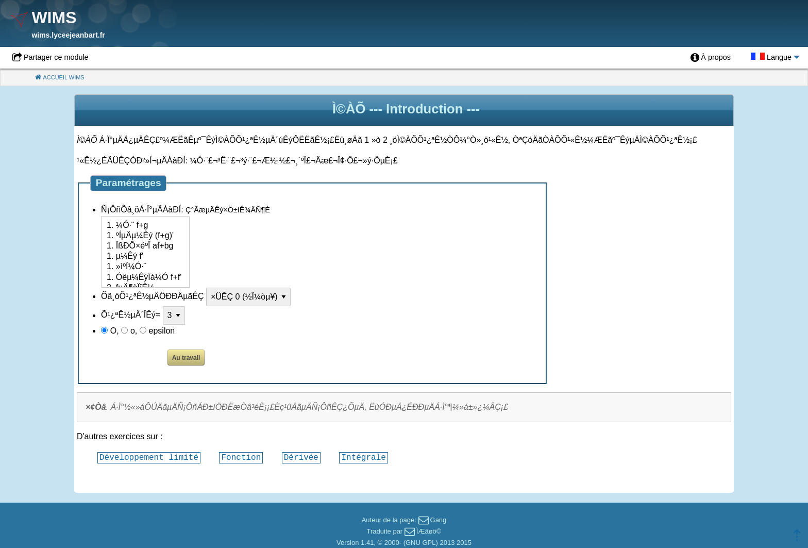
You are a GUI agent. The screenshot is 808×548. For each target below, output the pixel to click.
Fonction (241, 457)
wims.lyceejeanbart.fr (68, 35)
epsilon (162, 330)
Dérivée (301, 457)
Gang (438, 520)
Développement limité (148, 457)
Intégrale (363, 457)
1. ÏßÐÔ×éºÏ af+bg (145, 246)
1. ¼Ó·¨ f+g (145, 226)
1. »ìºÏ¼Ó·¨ (145, 267)
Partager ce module (56, 57)
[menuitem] (710, 58)
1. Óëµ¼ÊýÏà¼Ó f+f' (145, 278)
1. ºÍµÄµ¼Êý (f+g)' (145, 236)
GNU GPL (421, 542)
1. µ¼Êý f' (145, 257)
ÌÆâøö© (429, 531)
